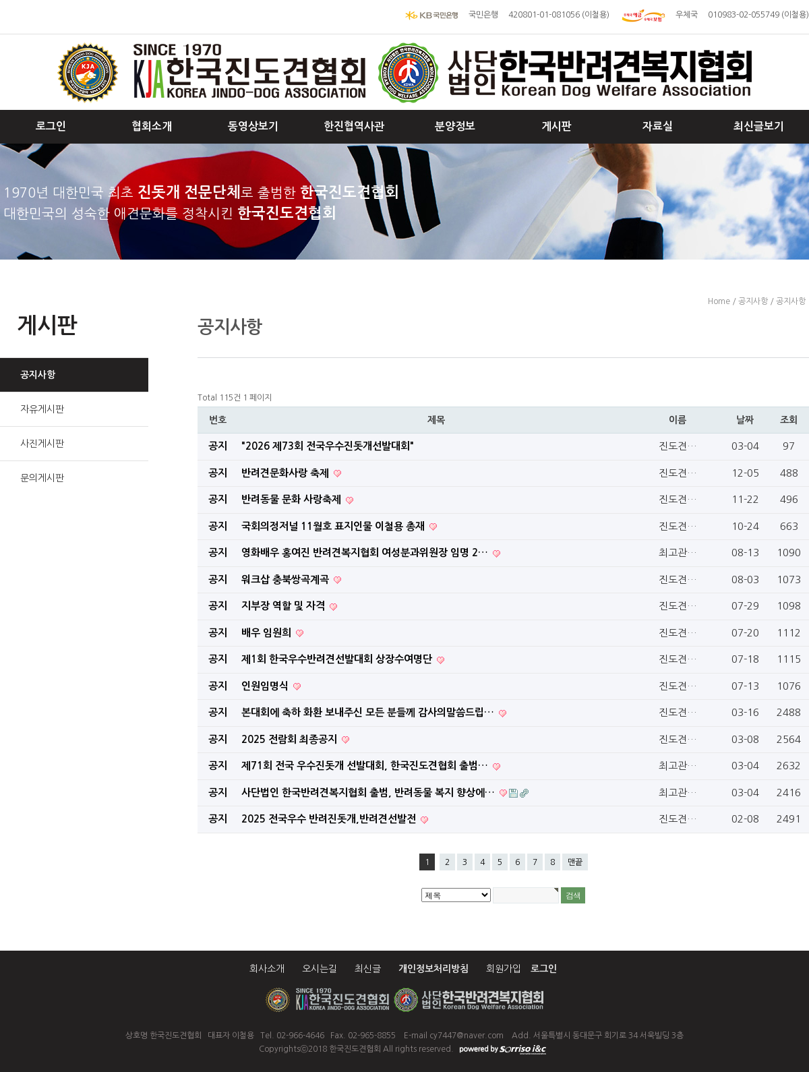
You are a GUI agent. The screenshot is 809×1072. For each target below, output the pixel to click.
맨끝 (575, 862)
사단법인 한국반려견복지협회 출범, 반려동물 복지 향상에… (369, 792)
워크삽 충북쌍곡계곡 (286, 579)
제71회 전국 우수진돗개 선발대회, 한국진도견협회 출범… (366, 766)
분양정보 (455, 126)
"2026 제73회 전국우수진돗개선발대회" (327, 446)
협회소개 (151, 126)
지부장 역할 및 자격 (284, 606)
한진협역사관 (354, 126)
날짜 (745, 420)
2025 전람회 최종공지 (290, 739)
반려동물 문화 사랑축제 (292, 499)
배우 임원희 (267, 633)
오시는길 (319, 969)
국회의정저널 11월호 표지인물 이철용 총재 (334, 526)
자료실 (657, 126)
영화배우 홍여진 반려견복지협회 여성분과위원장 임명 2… (366, 552)
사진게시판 (42, 443)
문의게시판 (42, 478)
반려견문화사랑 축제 (286, 473)
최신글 (368, 969)
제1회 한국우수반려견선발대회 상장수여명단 (338, 659)
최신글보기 (758, 126)
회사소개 (266, 969)
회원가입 (503, 969)
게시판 (556, 126)
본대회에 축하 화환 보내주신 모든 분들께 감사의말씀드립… (369, 712)
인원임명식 (266, 686)
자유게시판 (42, 409)
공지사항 (37, 375)
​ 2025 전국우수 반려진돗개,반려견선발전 (330, 819)
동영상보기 (253, 126)
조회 (789, 420)
